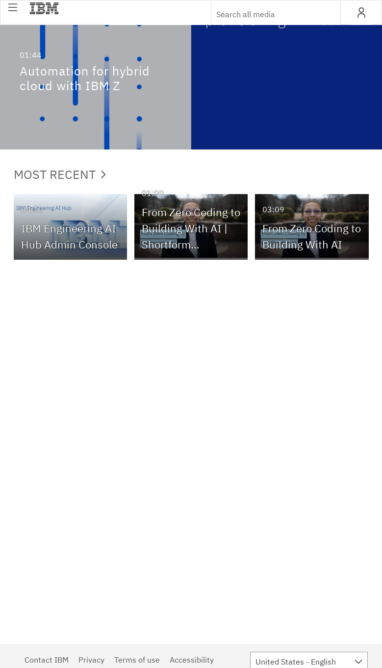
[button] (12, 7)
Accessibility (192, 660)
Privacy (91, 660)
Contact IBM (47, 660)
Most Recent (60, 174)
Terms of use (137, 660)
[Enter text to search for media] (265, 14)
